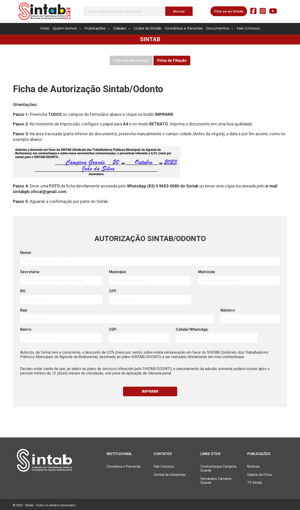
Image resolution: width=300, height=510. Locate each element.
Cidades (122, 28)
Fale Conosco (248, 28)
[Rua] (116, 318)
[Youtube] (273, 11)
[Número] (250, 318)
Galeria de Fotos (259, 475)
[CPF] (150, 299)
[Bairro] (61, 338)
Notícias (253, 467)
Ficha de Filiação (172, 60)
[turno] (217, 338)
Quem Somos (67, 28)
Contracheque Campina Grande (218, 469)
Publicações (97, 28)
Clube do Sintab (147, 28)
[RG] (61, 299)
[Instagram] (263, 11)
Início (44, 28)
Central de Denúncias (170, 475)
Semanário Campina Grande (215, 481)
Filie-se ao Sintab (228, 11)
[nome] (150, 261)
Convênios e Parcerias (184, 28)
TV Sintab (254, 483)
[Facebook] (253, 11)
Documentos (219, 28)
